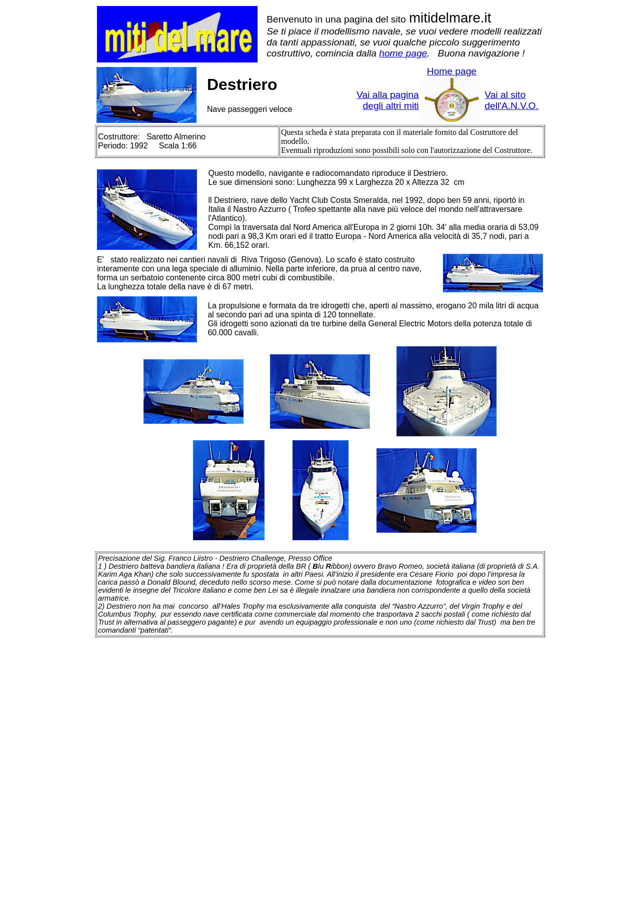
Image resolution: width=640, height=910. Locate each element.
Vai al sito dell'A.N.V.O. (511, 100)
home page (403, 53)
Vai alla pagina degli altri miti (387, 100)
